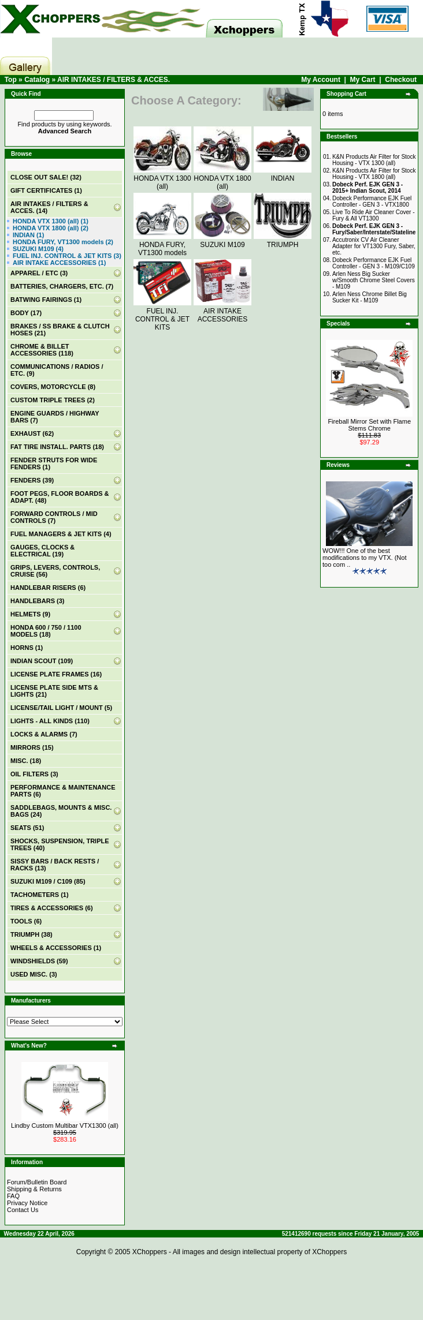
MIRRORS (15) (32, 747)
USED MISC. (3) (33, 974)
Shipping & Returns (34, 1189)
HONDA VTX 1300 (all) (162, 178)
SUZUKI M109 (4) (38, 248)
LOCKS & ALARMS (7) (43, 734)
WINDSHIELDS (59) (39, 961)
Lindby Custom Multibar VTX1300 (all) (64, 1125)
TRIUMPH (282, 241)
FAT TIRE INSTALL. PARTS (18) (57, 446)
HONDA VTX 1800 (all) (222, 178)
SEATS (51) (27, 827)
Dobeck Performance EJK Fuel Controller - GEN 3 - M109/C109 (373, 263)
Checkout (401, 80)
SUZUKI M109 (222, 241)
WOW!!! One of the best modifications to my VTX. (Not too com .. (364, 557)
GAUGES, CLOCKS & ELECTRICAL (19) (42, 551)
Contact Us (22, 1209)
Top (11, 80)
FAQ (13, 1195)
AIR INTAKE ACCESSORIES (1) (59, 262)
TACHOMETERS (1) (39, 894)
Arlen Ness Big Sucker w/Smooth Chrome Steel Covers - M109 (373, 280)
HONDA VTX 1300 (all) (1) (50, 221)
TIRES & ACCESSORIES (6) (51, 907)
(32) (45, 177)
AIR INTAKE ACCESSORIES (222, 311)
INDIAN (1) (28, 234)
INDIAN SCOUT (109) (41, 660)
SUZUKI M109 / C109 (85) (48, 881)
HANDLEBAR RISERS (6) (48, 587)
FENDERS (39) (32, 480)
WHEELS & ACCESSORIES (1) (55, 947)
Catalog (37, 80)
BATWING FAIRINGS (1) (45, 299)
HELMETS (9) (30, 614)
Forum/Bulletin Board (36, 1182)
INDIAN (282, 174)
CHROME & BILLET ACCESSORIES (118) (41, 350)
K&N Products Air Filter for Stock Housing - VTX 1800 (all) (374, 173)
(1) (46, 190)
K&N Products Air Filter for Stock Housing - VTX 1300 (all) (374, 160)
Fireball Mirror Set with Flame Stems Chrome (369, 425)
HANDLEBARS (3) (37, 600)
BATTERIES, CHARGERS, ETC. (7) (61, 286)
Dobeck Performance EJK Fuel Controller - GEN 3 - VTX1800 (371, 201)
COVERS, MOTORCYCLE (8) (52, 386)
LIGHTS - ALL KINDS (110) (50, 720)
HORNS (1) (26, 647)
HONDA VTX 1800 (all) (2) (50, 228)
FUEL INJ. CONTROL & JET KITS (162, 315)
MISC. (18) (25, 760)
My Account (320, 80)
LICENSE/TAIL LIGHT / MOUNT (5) (61, 707)
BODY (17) (26, 312)
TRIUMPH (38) (31, 934)
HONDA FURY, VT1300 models (162, 245)
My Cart (363, 80)
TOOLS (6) (26, 921)
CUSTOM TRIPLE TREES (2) (52, 400)
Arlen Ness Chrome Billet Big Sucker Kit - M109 (369, 297)
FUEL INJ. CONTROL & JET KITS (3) (67, 255)
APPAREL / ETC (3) (39, 273)
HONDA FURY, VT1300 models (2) (63, 241)
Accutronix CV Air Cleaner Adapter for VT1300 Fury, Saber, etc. (373, 246)
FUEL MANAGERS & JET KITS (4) (61, 533)
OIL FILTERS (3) (34, 774)
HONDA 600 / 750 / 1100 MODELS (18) (45, 631)
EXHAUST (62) (32, 433)
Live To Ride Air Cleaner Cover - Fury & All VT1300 (373, 215)
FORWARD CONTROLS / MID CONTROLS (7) (54, 517)
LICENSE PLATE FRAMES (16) (56, 674)
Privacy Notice (27, 1202)
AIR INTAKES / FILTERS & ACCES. (113, 80)
